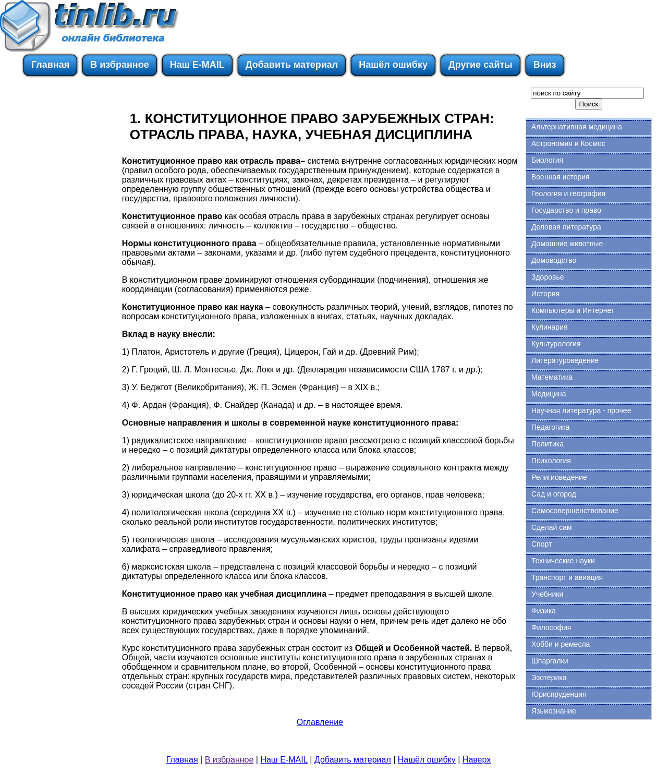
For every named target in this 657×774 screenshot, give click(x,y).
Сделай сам (551, 527)
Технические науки (563, 561)
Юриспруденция (559, 694)
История (545, 293)
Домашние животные (567, 243)
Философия (551, 627)
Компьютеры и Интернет (572, 310)
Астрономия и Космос (568, 143)
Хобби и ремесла (560, 644)
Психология (551, 460)
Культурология (556, 344)
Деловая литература (566, 227)
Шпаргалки (549, 661)
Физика (543, 611)
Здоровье (547, 277)
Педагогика (550, 427)
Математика (552, 377)
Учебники (547, 594)
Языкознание (553, 711)
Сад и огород (553, 494)
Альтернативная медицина (576, 127)
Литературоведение (565, 360)
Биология (547, 160)
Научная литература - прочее (581, 410)
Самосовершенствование (574, 510)
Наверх (477, 759)
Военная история (560, 177)
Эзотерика (549, 677)
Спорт (541, 544)
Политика (547, 444)
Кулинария (549, 327)
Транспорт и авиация (567, 577)
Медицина (548, 394)
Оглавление (320, 722)
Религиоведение (559, 477)
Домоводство (553, 260)
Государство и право (566, 210)
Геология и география (568, 193)
